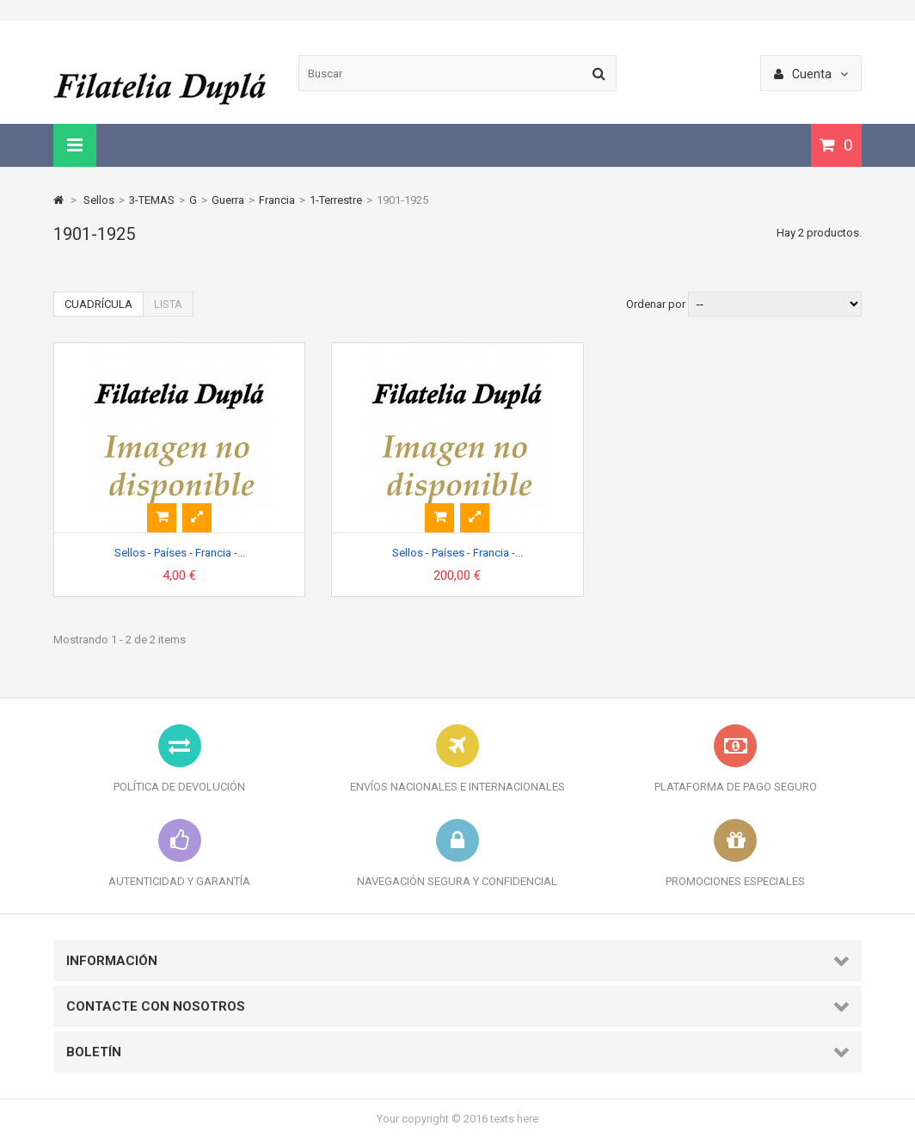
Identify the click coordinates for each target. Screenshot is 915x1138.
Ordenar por (655, 304)
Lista (168, 304)
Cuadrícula (98, 304)
